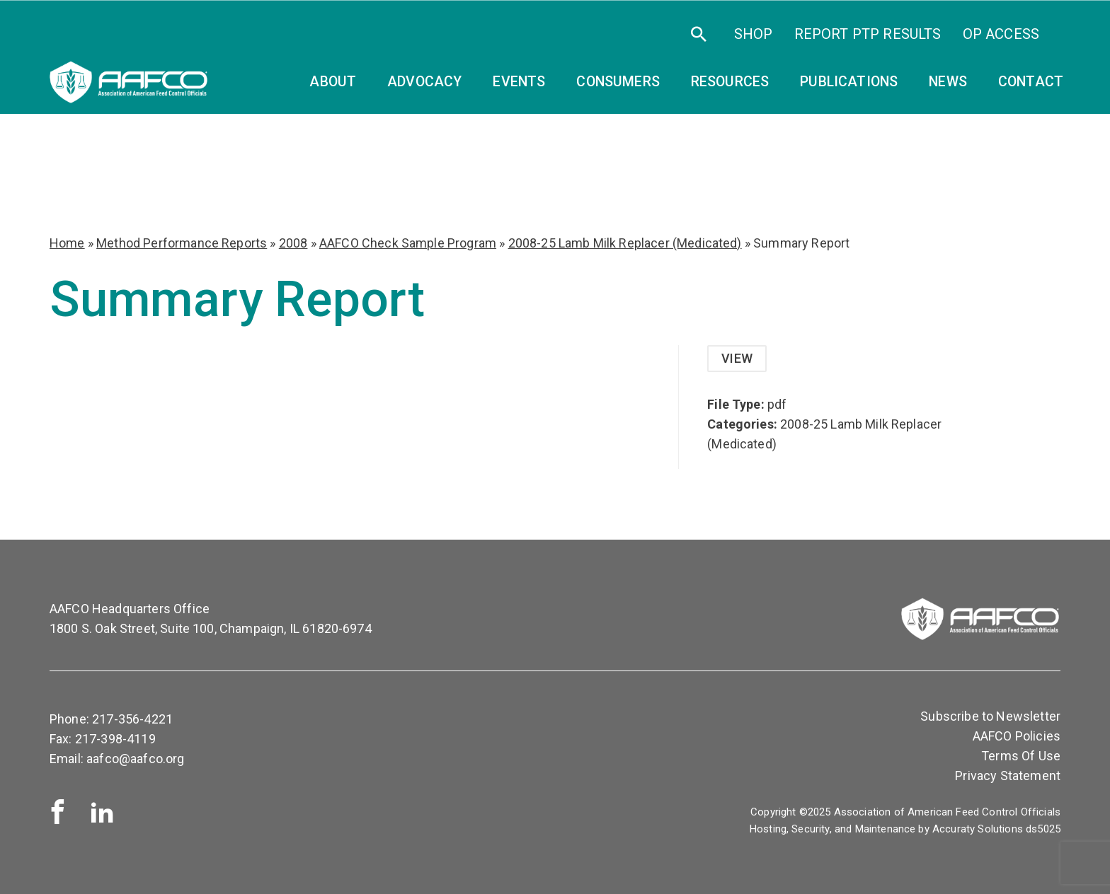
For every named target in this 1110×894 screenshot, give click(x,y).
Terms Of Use (1020, 755)
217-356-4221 (132, 719)
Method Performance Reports (181, 243)
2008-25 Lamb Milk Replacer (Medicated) (625, 243)
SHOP (753, 33)
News (948, 82)
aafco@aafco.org (135, 758)
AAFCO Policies (1016, 735)
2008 (293, 243)
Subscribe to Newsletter (990, 716)
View (737, 358)
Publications (849, 82)
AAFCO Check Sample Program (407, 243)
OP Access (1001, 33)
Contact (1030, 82)
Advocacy (424, 82)
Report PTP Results (868, 33)
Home (67, 243)
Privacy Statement (1007, 775)
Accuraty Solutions (977, 829)
